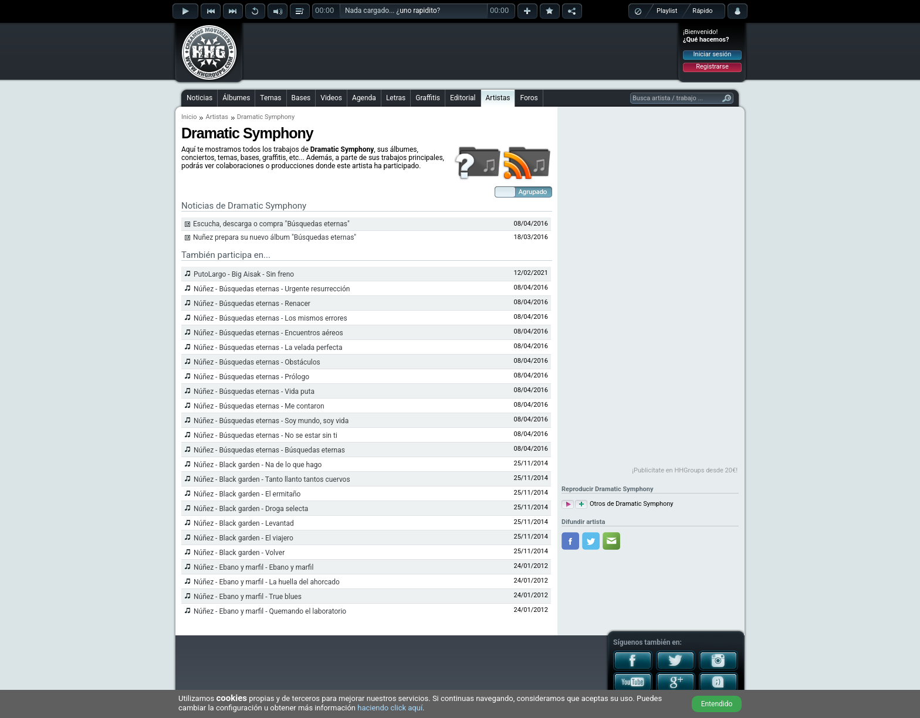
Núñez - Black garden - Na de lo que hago (258, 465)
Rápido (702, 11)
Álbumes (236, 98)
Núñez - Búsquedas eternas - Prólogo (251, 377)
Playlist (667, 11)
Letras (395, 98)
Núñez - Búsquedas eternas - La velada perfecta (268, 347)
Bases (301, 98)
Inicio (189, 117)
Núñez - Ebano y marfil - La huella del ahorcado (267, 582)
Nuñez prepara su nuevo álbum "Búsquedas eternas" (274, 237)
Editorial (462, 98)
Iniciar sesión (713, 54)
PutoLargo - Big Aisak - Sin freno (244, 274)
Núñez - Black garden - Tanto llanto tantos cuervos (272, 479)
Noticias (199, 98)
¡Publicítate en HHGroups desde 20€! (685, 470)
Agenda (364, 98)
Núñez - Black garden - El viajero (243, 538)
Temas (270, 98)
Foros (528, 98)
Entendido (717, 704)
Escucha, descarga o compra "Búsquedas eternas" (271, 224)
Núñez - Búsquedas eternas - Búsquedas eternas (269, 450)
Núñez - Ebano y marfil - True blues (248, 597)
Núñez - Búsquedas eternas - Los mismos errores (270, 318)
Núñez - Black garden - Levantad (244, 523)
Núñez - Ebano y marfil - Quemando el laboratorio (270, 611)
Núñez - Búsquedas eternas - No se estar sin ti (265, 435)
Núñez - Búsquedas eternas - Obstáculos (257, 362)
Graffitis (427, 98)
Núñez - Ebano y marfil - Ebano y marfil (253, 567)
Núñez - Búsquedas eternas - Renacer (252, 304)
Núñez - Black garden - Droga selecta (251, 509)
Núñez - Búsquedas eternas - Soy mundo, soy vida (271, 421)
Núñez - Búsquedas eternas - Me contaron (259, 406)
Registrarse (712, 66)
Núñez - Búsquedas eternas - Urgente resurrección (272, 289)
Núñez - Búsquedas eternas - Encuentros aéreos (268, 333)
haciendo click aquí (389, 707)
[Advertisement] (460, 51)
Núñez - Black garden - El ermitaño (247, 494)
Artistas (498, 98)
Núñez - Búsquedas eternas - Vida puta (254, 391)
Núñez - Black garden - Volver (239, 553)
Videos (331, 98)
